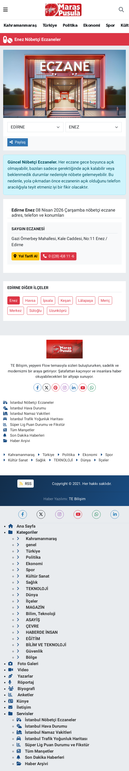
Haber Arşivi (16, 441)
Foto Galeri (23, 663)
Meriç (105, 300)
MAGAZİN (30, 607)
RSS (25, 483)
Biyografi (21, 688)
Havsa (30, 300)
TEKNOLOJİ (61, 460)
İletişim (19, 707)
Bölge (27, 657)
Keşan (66, 300)
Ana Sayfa (21, 526)
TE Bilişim (77, 499)
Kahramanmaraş (20, 25)
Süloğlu (35, 310)
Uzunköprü (57, 310)
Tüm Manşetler (19, 430)
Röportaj (21, 682)
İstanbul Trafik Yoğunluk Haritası (33, 419)
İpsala (48, 300)
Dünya (83, 460)
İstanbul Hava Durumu (24, 408)
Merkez (16, 310)
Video (18, 669)
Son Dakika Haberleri (24, 435)
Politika (70, 25)
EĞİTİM (28, 638)
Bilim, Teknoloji (36, 613)
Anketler (20, 694)
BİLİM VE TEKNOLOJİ (41, 644)
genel (26, 544)
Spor (110, 25)
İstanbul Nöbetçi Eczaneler (28, 402)
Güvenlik (30, 651)
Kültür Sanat (15, 460)
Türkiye (50, 25)
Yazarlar (20, 676)
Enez (13, 300)
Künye (18, 701)
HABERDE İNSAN (37, 632)
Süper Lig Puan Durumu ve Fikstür (34, 424)
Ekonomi (91, 25)
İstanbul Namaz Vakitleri (26, 413)
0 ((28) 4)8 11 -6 (58, 256)
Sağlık (38, 460)
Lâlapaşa (85, 300)
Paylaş (18, 142)
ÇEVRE (28, 626)
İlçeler (101, 460)
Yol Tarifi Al (25, 256)
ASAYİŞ (28, 619)
